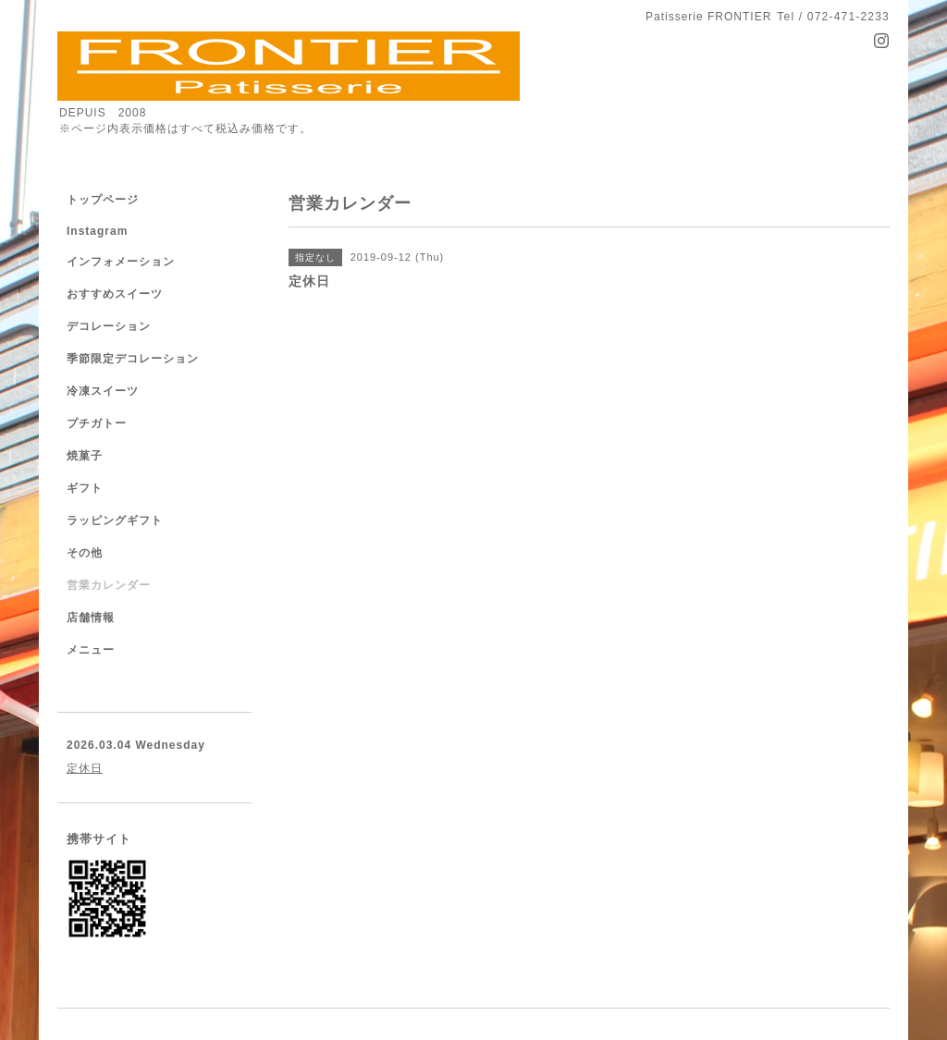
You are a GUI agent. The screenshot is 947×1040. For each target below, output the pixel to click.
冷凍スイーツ (103, 391)
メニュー (91, 649)
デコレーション (109, 326)
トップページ (103, 199)
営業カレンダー (109, 585)
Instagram (97, 231)
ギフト (85, 488)
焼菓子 (85, 455)
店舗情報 (91, 617)
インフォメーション (121, 261)
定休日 (85, 768)
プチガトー (97, 423)
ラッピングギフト (115, 520)
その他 (85, 552)
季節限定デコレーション (133, 358)
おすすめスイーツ (115, 294)
